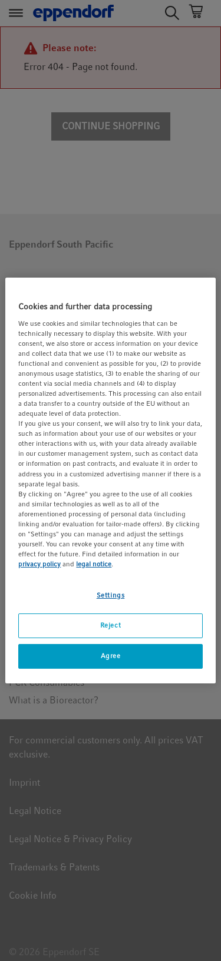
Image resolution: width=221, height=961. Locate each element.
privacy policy (39, 564)
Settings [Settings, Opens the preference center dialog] (111, 595)
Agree (111, 656)
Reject (110, 625)
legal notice (93, 564)
